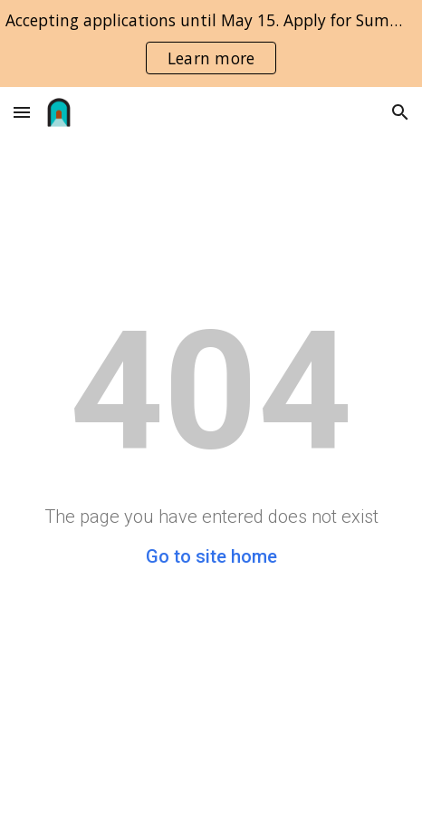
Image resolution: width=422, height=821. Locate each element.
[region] (211, 43)
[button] (21, 112)
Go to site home (211, 556)
